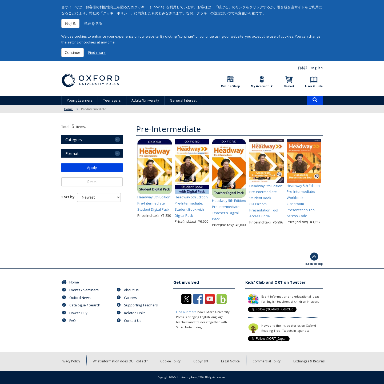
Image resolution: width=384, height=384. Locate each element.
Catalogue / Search (84, 305)
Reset (92, 181)
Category (73, 139)
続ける (70, 23)
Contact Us (132, 320)
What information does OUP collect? (120, 361)
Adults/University (145, 100)
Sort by (67, 196)
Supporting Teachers (141, 305)
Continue (72, 52)
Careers (130, 297)
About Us (131, 289)
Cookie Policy (170, 361)
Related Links (135, 312)
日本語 (302, 68)
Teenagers (112, 100)
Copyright (200, 361)
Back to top (314, 264)
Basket (289, 86)
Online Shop (230, 86)
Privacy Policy (70, 361)
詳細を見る (93, 23)
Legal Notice (230, 361)
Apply (92, 167)
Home (68, 109)
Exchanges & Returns (309, 361)
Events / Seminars (84, 289)
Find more (97, 52)
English (316, 68)
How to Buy (78, 312)
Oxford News (80, 297)
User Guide (314, 86)
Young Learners (80, 100)
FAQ (72, 320)
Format (72, 153)
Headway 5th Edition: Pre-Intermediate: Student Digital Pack (154, 203)
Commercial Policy (267, 361)
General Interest (183, 100)
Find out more (186, 312)
